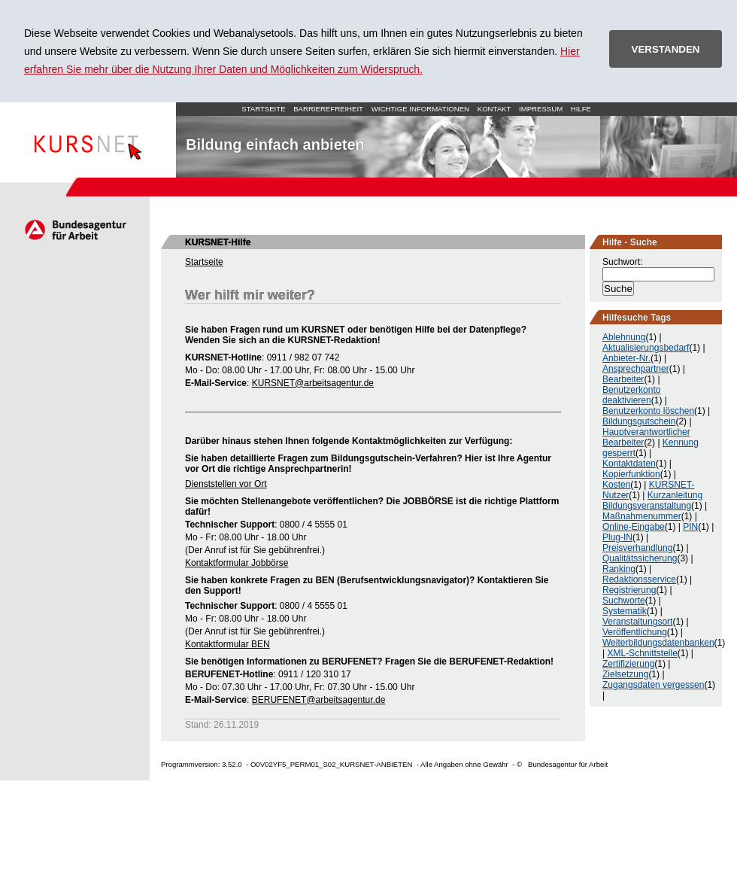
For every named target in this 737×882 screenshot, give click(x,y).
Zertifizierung (628, 663)
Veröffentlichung (634, 632)
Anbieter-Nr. (626, 358)
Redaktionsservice (639, 579)
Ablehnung (623, 337)
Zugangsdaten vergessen (653, 685)
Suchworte (623, 600)
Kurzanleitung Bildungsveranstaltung (652, 500)
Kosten (616, 484)
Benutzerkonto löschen (648, 411)
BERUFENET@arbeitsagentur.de (319, 700)
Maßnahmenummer (641, 516)
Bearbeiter (623, 379)
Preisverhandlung (637, 548)
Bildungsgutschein (638, 421)
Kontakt (494, 109)
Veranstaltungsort (637, 621)
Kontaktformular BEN (227, 644)
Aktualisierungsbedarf (645, 347)
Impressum (541, 109)
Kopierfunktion (631, 474)
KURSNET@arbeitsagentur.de (313, 383)
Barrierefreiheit (328, 109)
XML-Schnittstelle (642, 653)
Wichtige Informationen (420, 109)
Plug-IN (617, 537)
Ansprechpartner (635, 368)
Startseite (88, 140)
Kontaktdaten (629, 463)
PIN (690, 527)
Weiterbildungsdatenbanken (658, 642)
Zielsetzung (625, 674)
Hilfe (581, 109)
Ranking (618, 569)
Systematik (624, 611)
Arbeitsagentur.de (75, 229)
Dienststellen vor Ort (226, 484)
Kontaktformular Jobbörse (236, 563)
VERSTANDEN (666, 49)
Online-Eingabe (633, 527)
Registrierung (629, 590)
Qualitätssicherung (639, 558)
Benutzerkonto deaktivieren (631, 395)
